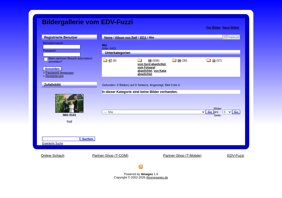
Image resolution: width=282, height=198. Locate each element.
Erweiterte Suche (52, 143)
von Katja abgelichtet (152, 72)
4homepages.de (157, 177)
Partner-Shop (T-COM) (110, 155)
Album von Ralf (126, 37)
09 (179, 60)
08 (149, 60)
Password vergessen (59, 72)
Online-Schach (52, 155)
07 (110, 60)
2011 (143, 37)
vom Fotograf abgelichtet (146, 69)
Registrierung (54, 76)
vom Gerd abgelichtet (152, 64)
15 (213, 60)
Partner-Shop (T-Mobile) (182, 155)
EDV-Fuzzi (235, 155)
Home (108, 37)
